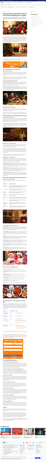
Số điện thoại (15, 342)
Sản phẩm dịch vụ (9, 2)
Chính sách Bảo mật (4, 459)
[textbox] (6, 347)
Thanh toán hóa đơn (30, 448)
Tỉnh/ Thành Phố (6, 345)
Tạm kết (33, 27)
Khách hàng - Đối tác (22, 448)
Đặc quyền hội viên (21, 2)
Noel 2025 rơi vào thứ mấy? (35, 18)
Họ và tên (5, 342)
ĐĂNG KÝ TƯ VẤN (13, 355)
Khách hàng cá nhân (3, 0)
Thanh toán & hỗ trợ (29, 2)
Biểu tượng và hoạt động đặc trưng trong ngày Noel (37, 22)
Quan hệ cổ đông (22, 449)
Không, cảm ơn (36, 458)
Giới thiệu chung (22, 446)
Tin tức (15, 2)
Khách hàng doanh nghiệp (9, 0)
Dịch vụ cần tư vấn (6, 348)
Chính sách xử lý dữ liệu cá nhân (27, 458)
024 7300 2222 (6, 454)
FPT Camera (37, 449)
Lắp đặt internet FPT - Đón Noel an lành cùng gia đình (37, 24)
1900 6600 (41, 442)
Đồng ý (42, 458)
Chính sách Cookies (19, 458)
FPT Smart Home (38, 450)
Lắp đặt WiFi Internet (38, 446)
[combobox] (13, 347)
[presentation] (9, 352)
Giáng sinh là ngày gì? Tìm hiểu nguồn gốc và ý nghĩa (37, 20)
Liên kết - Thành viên (22, 447)
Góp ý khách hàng (30, 449)
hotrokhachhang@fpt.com (7, 453)
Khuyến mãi (37, 451)
